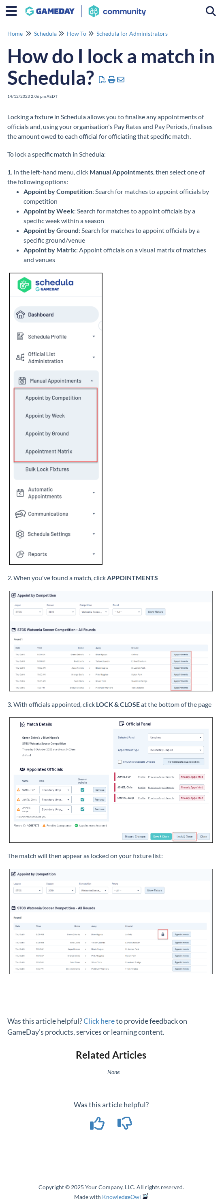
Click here (99, 1020)
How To (76, 33)
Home (15, 33)
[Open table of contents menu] (14, 9)
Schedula (45, 33)
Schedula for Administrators (132, 33)
